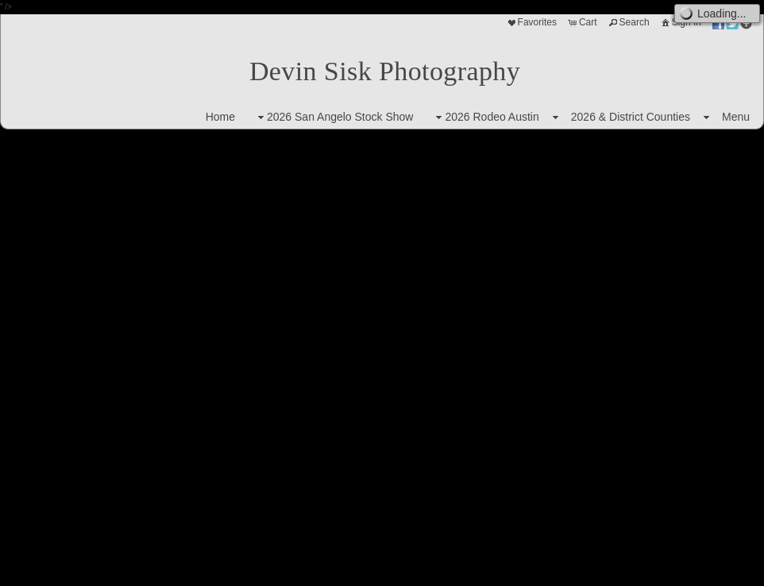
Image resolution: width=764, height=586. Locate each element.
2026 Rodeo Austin (485, 117)
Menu (736, 116)
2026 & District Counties (630, 116)
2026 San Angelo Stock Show (333, 117)
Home (220, 116)
